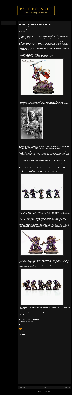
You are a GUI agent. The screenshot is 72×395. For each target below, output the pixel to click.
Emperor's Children (26, 321)
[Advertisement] (44, 375)
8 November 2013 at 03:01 (32, 328)
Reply (23, 331)
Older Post (67, 387)
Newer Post (22, 387)
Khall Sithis (32, 321)
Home (44, 387)
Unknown (24, 328)
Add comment (22, 334)
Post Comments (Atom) (47, 391)
